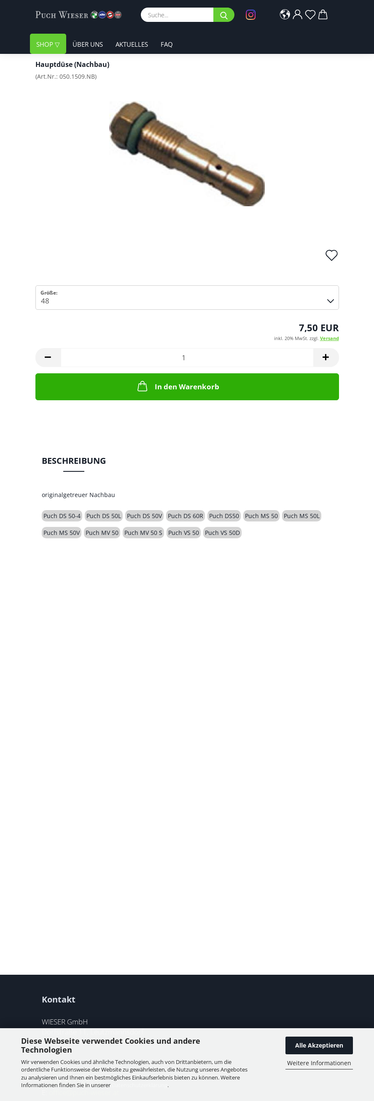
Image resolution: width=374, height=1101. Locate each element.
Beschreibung (74, 460)
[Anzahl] (187, 357)
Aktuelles (132, 44)
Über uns (88, 44)
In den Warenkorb (177, 386)
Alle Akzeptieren (319, 1045)
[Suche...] (223, 15)
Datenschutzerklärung (139, 1085)
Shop (45, 44)
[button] (285, 14)
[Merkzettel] (310, 14)
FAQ (167, 44)
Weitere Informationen (319, 1063)
